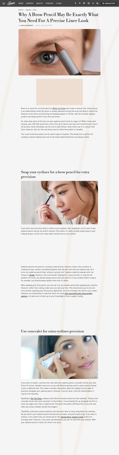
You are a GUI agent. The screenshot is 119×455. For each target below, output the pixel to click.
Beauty (39, 3)
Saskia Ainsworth (27, 25)
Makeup (28, 10)
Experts (30, 3)
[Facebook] (75, 4)
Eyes (35, 10)
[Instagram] (88, 4)
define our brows (59, 108)
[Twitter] (93, 4)
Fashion (49, 3)
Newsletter (108, 3)
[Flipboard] (84, 4)
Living (59, 3)
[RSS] (97, 4)
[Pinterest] (80, 4)
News (21, 3)
